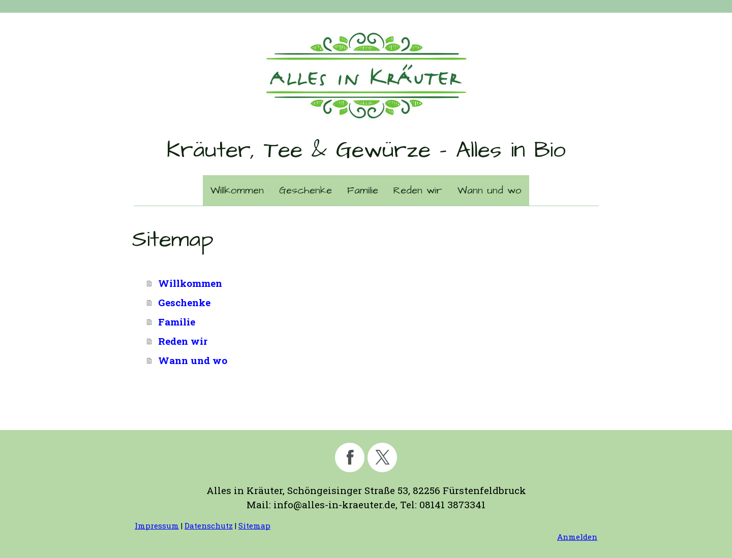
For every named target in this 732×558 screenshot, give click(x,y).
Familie (362, 190)
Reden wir (417, 190)
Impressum (157, 525)
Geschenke (305, 190)
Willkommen (237, 190)
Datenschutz (209, 525)
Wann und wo (490, 190)
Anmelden (577, 537)
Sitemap (254, 525)
